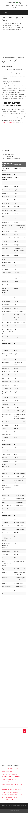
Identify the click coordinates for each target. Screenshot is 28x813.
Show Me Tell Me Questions (9, 774)
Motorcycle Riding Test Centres (10, 779)
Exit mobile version (14, 810)
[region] (14, 43)
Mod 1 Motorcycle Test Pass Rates (11, 787)
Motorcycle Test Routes (8, 122)
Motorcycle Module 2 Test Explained (12, 794)
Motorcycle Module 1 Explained (10, 782)
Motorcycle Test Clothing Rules (10, 769)
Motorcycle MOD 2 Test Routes (10, 792)
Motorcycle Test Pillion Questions (11, 776)
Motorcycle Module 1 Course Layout (12, 784)
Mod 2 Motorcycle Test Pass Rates (11, 800)
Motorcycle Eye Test (7, 771)
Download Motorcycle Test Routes (11, 789)
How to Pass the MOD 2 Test (9, 797)
